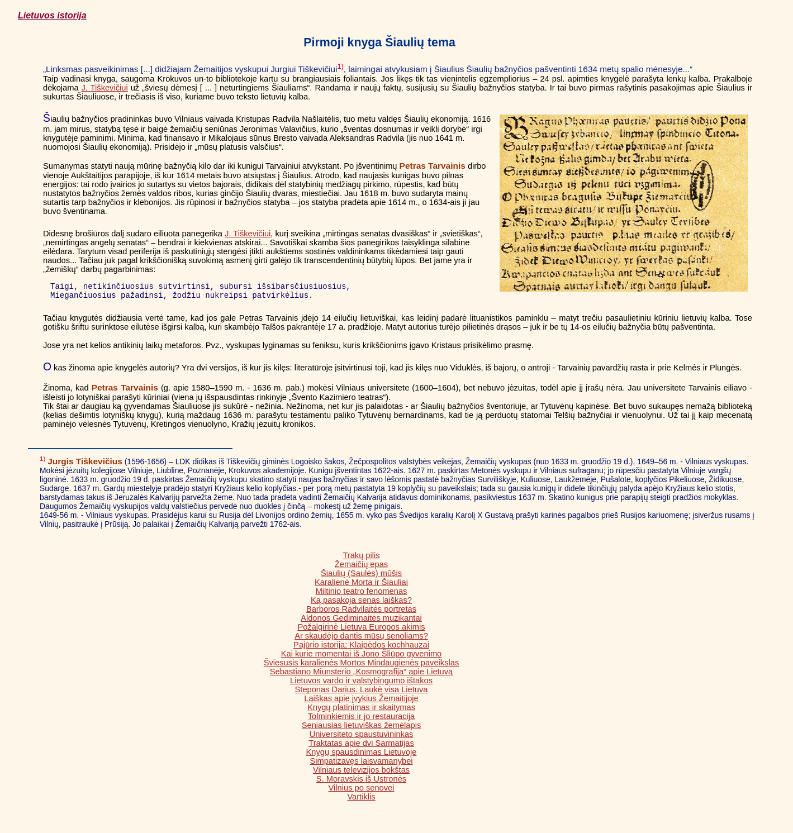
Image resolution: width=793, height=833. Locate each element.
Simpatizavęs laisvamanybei (361, 764)
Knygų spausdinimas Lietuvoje (361, 755)
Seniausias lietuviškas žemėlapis (361, 728)
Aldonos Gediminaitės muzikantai (361, 621)
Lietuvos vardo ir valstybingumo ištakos (361, 683)
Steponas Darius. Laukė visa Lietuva (361, 692)
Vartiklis (361, 800)
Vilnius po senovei (362, 791)
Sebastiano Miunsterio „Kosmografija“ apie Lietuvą (361, 674)
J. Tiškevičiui (105, 87)
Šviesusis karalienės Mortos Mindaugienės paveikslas (361, 665)
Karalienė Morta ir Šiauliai (361, 585)
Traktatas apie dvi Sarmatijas (361, 746)
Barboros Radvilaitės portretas (361, 612)
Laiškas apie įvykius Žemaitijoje (361, 701)
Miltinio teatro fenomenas (361, 594)
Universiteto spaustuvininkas (362, 737)
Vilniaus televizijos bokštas (361, 773)
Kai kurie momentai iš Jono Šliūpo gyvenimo (361, 657)
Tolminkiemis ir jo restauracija (361, 719)
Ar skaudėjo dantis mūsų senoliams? (361, 639)
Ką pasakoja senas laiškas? (361, 603)
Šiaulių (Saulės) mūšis (361, 576)
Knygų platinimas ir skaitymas (361, 710)
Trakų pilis (361, 558)
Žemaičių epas (361, 567)
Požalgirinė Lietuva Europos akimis (361, 630)
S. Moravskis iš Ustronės (361, 782)
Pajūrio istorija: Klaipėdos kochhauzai (361, 648)
